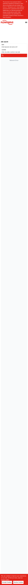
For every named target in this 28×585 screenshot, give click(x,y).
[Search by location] (14, 52)
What (3, 44)
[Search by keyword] (14, 47)
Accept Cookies (6, 582)
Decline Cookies (18, 582)
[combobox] (14, 46)
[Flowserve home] (7, 22)
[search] (14, 55)
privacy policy (5, 579)
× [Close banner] (26, 1)
